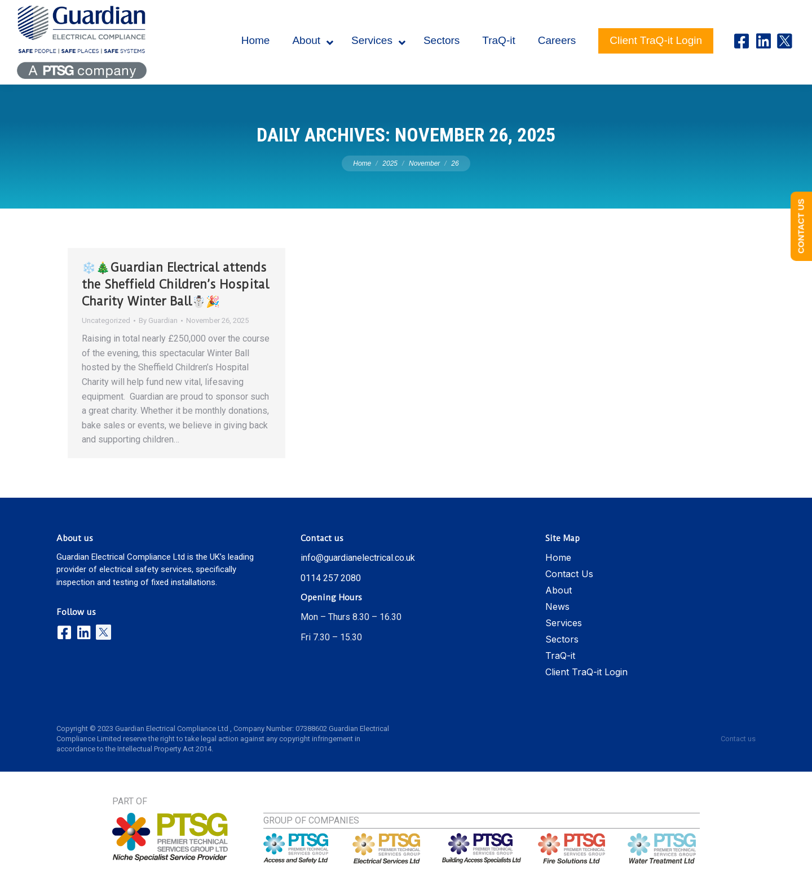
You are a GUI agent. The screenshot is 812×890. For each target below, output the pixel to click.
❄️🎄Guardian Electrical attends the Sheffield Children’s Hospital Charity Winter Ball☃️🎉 (175, 284)
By (158, 320)
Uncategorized (106, 320)
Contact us (738, 738)
